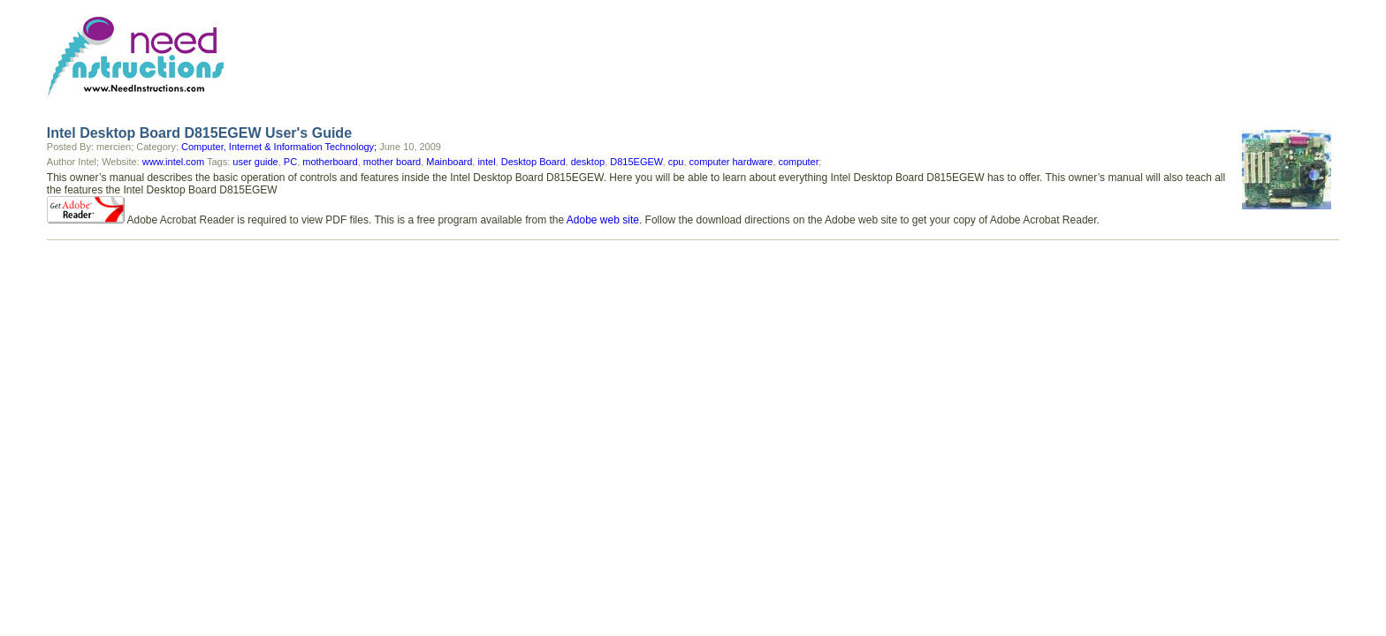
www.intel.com (173, 161)
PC (290, 161)
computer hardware (731, 161)
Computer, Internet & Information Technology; (279, 146)
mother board (392, 161)
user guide (255, 161)
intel (486, 161)
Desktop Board (533, 161)
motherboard (329, 161)
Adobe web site (603, 220)
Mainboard (449, 161)
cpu (676, 161)
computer (799, 161)
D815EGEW (636, 161)
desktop (588, 161)
